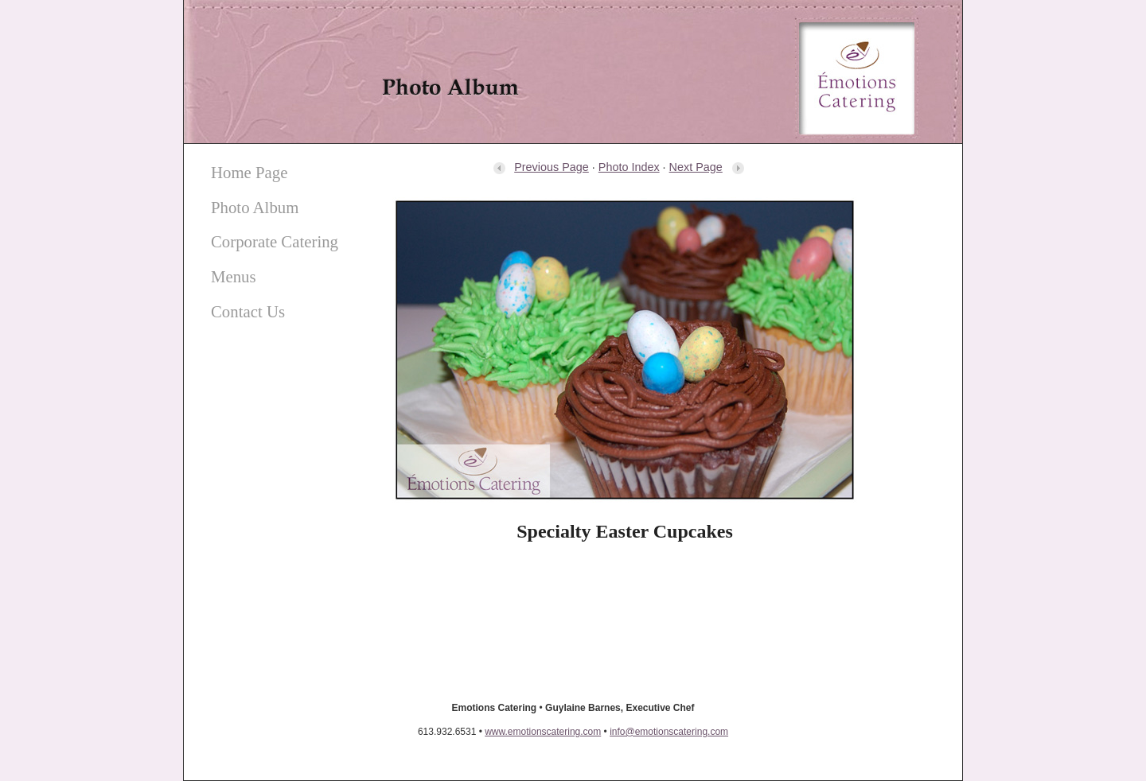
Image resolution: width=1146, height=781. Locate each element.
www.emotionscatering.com (543, 731)
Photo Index (629, 167)
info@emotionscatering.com (669, 731)
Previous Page (540, 167)
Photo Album (254, 207)
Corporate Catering (274, 241)
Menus (233, 276)
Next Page (707, 167)
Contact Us (248, 311)
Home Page (249, 172)
